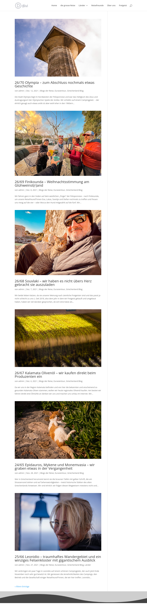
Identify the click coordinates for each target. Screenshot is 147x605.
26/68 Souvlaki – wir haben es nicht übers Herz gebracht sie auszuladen (53, 283)
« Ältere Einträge (22, 586)
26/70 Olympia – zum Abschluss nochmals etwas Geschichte (54, 84)
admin (21, 90)
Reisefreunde (97, 6)
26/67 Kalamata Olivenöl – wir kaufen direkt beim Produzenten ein (55, 374)
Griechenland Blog (75, 90)
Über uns (111, 6)
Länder (82, 6)
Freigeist (123, 6)
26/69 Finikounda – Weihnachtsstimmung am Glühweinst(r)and (52, 183)
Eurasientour (60, 90)
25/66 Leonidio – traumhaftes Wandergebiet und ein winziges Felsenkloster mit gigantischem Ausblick (58, 558)
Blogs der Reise (47, 90)
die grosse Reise (67, 6)
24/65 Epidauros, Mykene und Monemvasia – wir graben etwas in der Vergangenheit (55, 466)
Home (54, 6)
